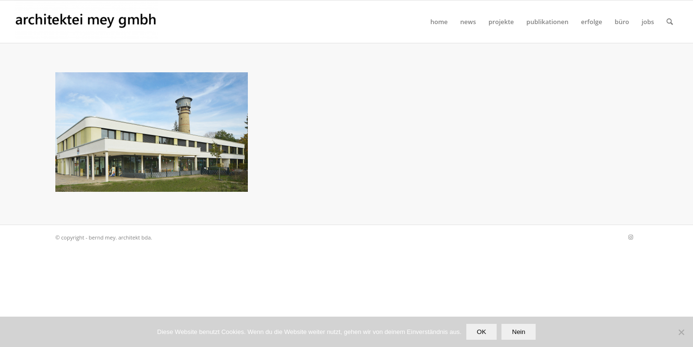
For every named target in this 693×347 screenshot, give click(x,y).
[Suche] (669, 21)
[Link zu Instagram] (630, 237)
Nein (518, 331)
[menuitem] (439, 21)
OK (481, 331)
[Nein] (681, 332)
